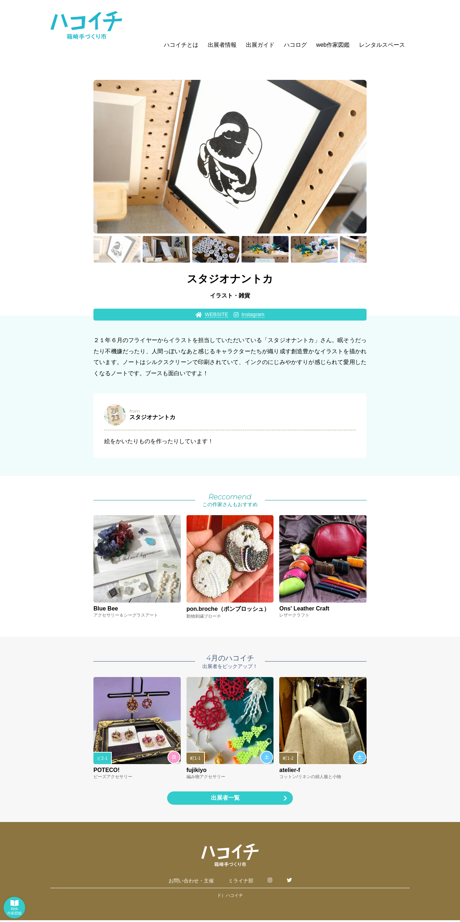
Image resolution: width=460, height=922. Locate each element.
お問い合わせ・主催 (191, 882)
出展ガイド (260, 45)
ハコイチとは (181, 45)
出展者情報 (222, 45)
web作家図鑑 (333, 45)
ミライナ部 (240, 882)
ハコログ (295, 45)
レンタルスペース (382, 45)
